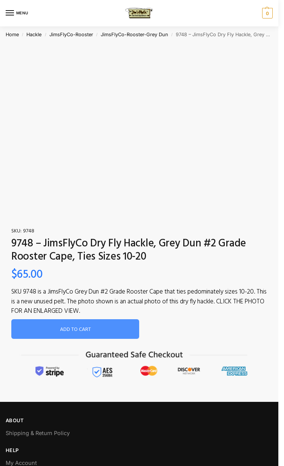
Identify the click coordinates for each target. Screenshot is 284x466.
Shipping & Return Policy (38, 433)
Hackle (33, 34)
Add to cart (75, 329)
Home (12, 34)
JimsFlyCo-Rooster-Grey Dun (134, 34)
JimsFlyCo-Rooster (71, 34)
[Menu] (17, 13)
